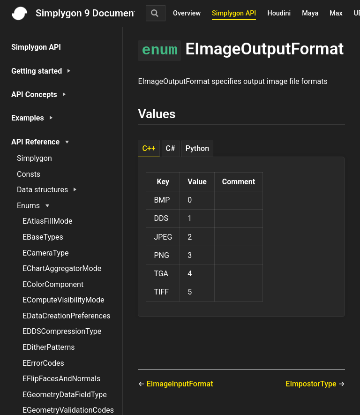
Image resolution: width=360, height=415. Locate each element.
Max (336, 13)
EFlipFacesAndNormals (61, 378)
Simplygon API (234, 13)
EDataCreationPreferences (66, 315)
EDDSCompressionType (61, 331)
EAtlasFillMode (47, 221)
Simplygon (34, 158)
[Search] (155, 13)
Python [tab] (197, 148)
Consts (28, 174)
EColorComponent (52, 284)
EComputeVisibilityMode (63, 299)
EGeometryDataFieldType (64, 394)
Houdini (279, 13)
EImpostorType (311, 383)
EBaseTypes (42, 237)
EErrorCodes (43, 363)
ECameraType (45, 253)
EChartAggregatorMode (61, 268)
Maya (310, 13)
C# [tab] (170, 148)
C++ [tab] (148, 148)
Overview (187, 13)
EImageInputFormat (180, 383)
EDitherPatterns (48, 347)
